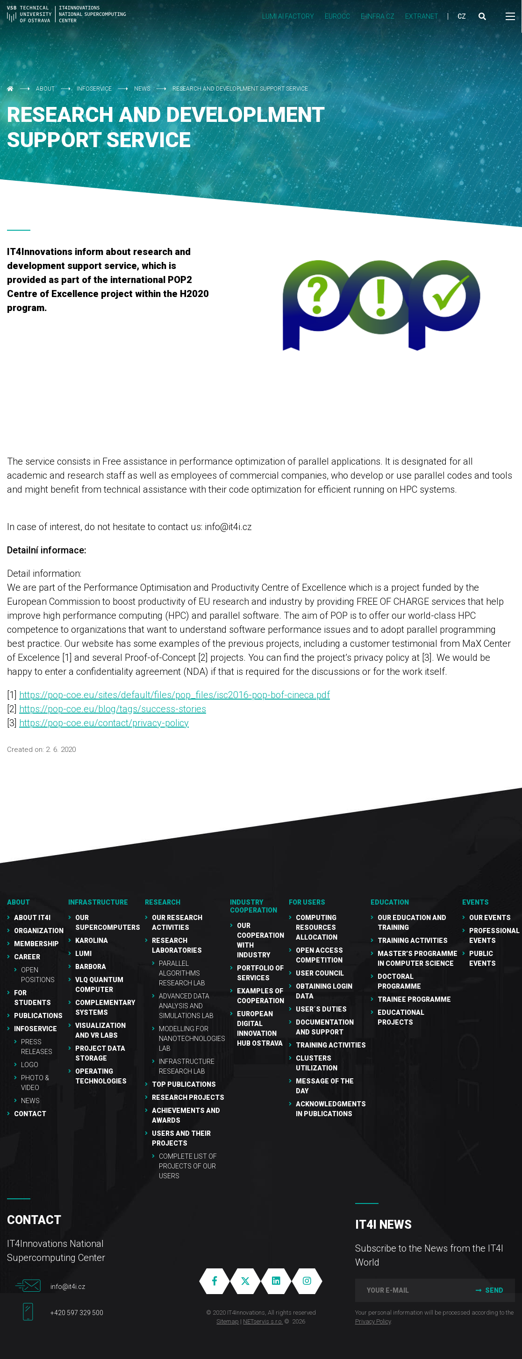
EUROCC (337, 16)
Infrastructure (98, 902)
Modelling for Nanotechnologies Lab (192, 1038)
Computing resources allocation (316, 927)
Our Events (490, 917)
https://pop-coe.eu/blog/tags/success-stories (112, 709)
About (45, 88)
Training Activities (331, 1045)
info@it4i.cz (67, 1286)
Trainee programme (414, 999)
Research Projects (188, 1097)
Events (475, 902)
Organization (39, 930)
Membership (36, 944)
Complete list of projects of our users (188, 1166)
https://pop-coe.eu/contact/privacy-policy (104, 723)
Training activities (413, 940)
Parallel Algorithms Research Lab (182, 973)
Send (488, 1290)
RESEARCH (162, 902)
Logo (29, 1065)
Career (27, 957)
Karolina (91, 940)
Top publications (184, 1084)
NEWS (142, 88)
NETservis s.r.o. (263, 1321)
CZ (462, 16)
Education (390, 902)
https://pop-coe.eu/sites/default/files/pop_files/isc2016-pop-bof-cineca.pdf (174, 695)
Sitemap (227, 1321)
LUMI (83, 953)
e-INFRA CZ (377, 16)
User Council (320, 973)
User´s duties (321, 1009)
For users (307, 902)
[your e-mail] (408, 1290)
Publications (38, 1015)
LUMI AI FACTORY (288, 16)
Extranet (421, 16)
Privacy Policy (373, 1321)
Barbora (90, 966)
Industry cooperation (253, 906)
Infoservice (94, 88)
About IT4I (32, 917)
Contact (30, 1114)
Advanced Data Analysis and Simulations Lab (186, 1005)
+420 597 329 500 (76, 1313)
